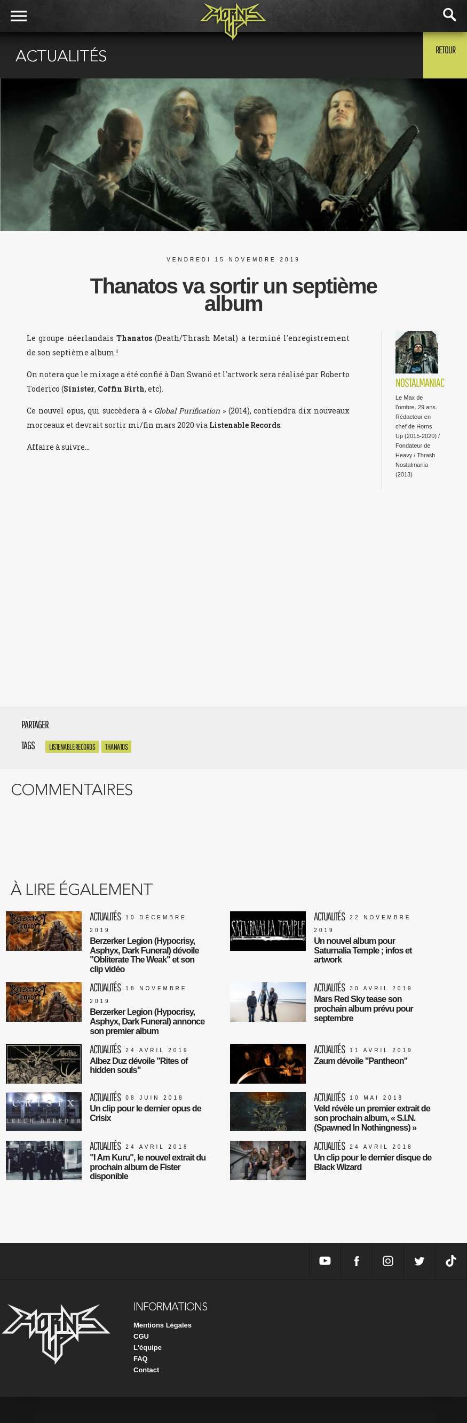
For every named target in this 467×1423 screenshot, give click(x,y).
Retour (440, 54)
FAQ (140, 1385)
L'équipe (147, 1374)
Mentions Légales (162, 1351)
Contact (146, 1396)
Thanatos (116, 746)
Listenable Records (72, 746)
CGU (141, 1362)
